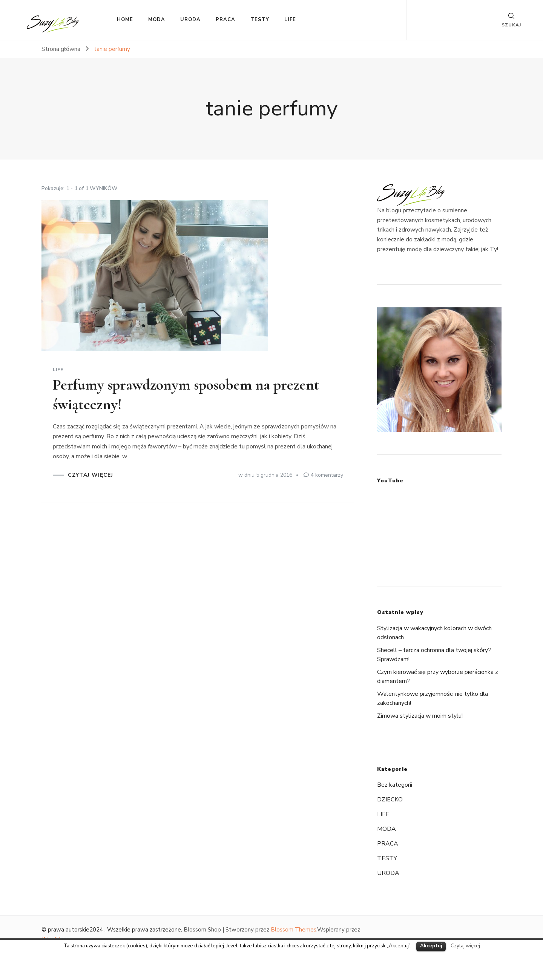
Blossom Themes (293, 929)
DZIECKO (390, 799)
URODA (190, 19)
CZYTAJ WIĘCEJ (90, 475)
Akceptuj (431, 945)
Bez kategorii (394, 785)
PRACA (225, 19)
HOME (125, 19)
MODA (156, 19)
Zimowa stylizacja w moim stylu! (420, 716)
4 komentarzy (327, 475)
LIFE (290, 19)
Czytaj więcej (465, 945)
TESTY (259, 19)
